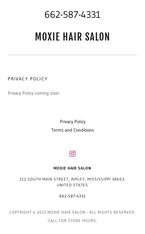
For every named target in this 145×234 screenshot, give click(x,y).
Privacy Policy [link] (72, 121)
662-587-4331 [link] (72, 14)
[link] (72, 37)
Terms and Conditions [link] (72, 130)
